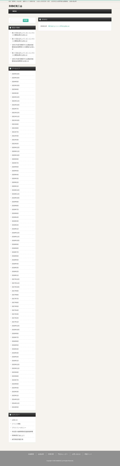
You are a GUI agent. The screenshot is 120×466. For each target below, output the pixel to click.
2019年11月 (15, 194)
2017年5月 (15, 306)
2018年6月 (15, 256)
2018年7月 (15, 252)
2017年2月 (15, 318)
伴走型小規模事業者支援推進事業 (22, 431)
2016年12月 (15, 326)
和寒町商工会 (15, 6)
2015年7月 (15, 380)
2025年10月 (15, 74)
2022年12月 (15, 97)
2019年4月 (15, 217)
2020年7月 (15, 163)
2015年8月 (15, 376)
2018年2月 (15, 271)
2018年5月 (15, 260)
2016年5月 (15, 345)
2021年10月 (15, 120)
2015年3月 (15, 391)
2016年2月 (15, 357)
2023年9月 (15, 89)
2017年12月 (15, 279)
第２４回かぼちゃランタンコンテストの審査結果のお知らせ (23, 54)
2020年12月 (15, 147)
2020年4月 (15, 174)
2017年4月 (15, 310)
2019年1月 (15, 229)
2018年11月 (15, 236)
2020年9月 (15, 159)
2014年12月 (15, 399)
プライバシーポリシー (19, 428)
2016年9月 (15, 333)
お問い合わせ (76, 454)
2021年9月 (15, 124)
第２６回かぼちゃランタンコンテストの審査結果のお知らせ (23, 34)
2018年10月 (15, 240)
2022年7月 (15, 109)
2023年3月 (15, 93)
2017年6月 (15, 302)
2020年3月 (15, 178)
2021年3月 (15, 140)
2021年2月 (15, 143)
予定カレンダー (63, 454)
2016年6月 (15, 341)
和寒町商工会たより (18, 435)
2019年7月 (15, 209)
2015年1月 (15, 395)
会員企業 (41, 454)
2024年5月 (15, 81)
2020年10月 (15, 155)
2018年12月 (15, 233)
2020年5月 (15, 171)
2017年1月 (15, 322)
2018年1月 (15, 275)
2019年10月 (15, 198)
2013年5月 (15, 407)
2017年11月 (15, 283)
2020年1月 (15, 186)
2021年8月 (15, 128)
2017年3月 (15, 314)
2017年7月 (15, 298)
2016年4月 (15, 349)
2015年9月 (15, 372)
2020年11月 (15, 151)
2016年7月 (15, 337)
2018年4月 (15, 264)
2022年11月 (15, 101)
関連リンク (88, 454)
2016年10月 (15, 329)
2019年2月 (15, 225)
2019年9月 (15, 202)
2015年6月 (15, 384)
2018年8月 (15, 248)
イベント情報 (16, 424)
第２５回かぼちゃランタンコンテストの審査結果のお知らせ (23, 40)
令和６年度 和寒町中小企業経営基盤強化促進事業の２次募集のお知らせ (23, 47)
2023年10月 (15, 85)
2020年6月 (15, 167)
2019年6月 (15, 213)
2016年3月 (15, 353)
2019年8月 (15, 205)
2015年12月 (15, 364)
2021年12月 (15, 112)
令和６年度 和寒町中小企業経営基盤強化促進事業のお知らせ (22, 60)
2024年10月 (15, 78)
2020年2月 (15, 182)
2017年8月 (15, 295)
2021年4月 (15, 136)
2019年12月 (15, 190)
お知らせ (15, 420)
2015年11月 (15, 368)
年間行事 (51, 454)
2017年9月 (15, 291)
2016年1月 (15, 360)
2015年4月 (15, 388)
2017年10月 (15, 287)
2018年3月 (15, 267)
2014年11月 (15, 403)
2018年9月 (15, 244)
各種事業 (31, 454)
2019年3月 (15, 221)
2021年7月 (15, 132)
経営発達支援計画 (17, 439)
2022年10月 (15, 105)
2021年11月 (15, 116)
